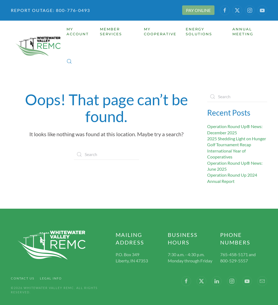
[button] (69, 61)
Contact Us (22, 278)
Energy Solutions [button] (199, 31)
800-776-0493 (72, 10)
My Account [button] (78, 31)
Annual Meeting (242, 31)
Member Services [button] (111, 31)
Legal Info (51, 278)
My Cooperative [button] (160, 31)
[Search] (106, 154)
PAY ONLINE (198, 10)
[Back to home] (39, 46)
